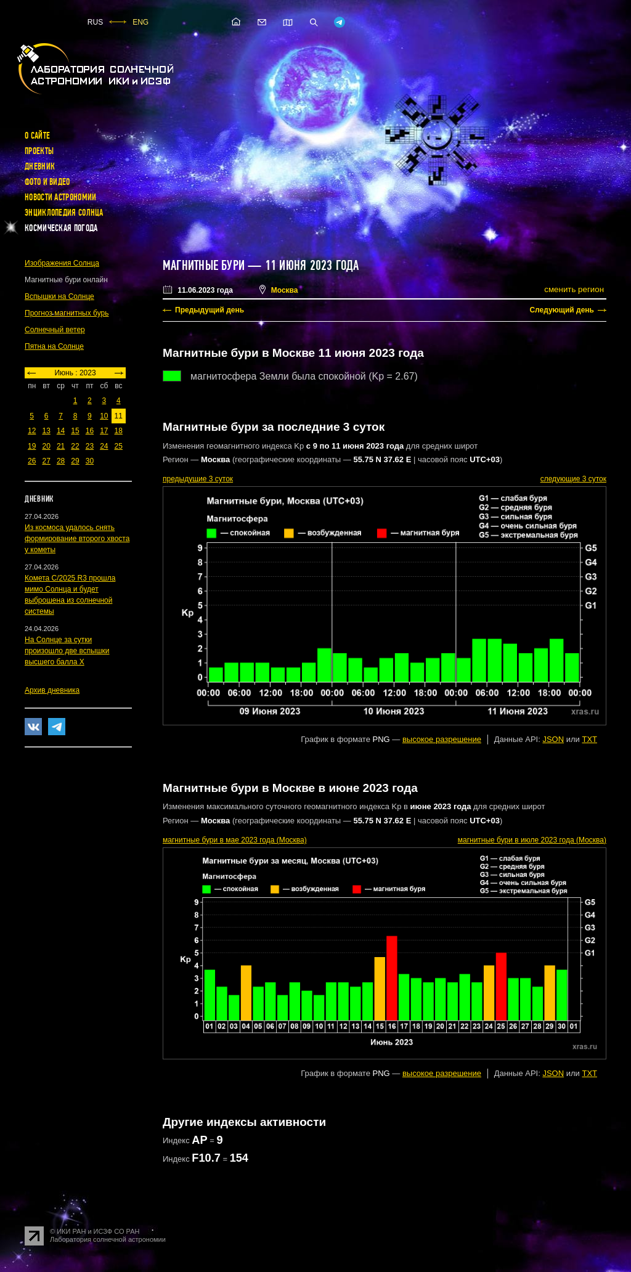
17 (104, 430)
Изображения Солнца (62, 263)
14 (61, 430)
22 (75, 446)
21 (61, 446)
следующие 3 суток (573, 479)
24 (104, 446)
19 (32, 446)
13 (46, 430)
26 (32, 461)
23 (90, 446)
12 (32, 430)
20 (46, 446)
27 (46, 461)
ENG (140, 22)
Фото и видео (47, 181)
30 (90, 461)
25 (119, 446)
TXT (589, 739)
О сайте (37, 135)
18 (119, 430)
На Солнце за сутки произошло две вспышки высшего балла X (67, 650)
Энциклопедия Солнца (64, 212)
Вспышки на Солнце (59, 296)
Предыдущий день (209, 310)
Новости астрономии (60, 197)
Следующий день (561, 310)
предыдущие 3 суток (198, 479)
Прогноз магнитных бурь (66, 313)
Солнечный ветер (55, 329)
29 (75, 461)
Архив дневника (52, 690)
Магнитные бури (205, 266)
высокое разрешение (441, 739)
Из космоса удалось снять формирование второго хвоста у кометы (77, 538)
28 (61, 461)
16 (90, 430)
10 (104, 416)
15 (75, 430)
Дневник (40, 166)
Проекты (39, 151)
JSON (553, 739)
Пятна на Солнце (54, 346)
